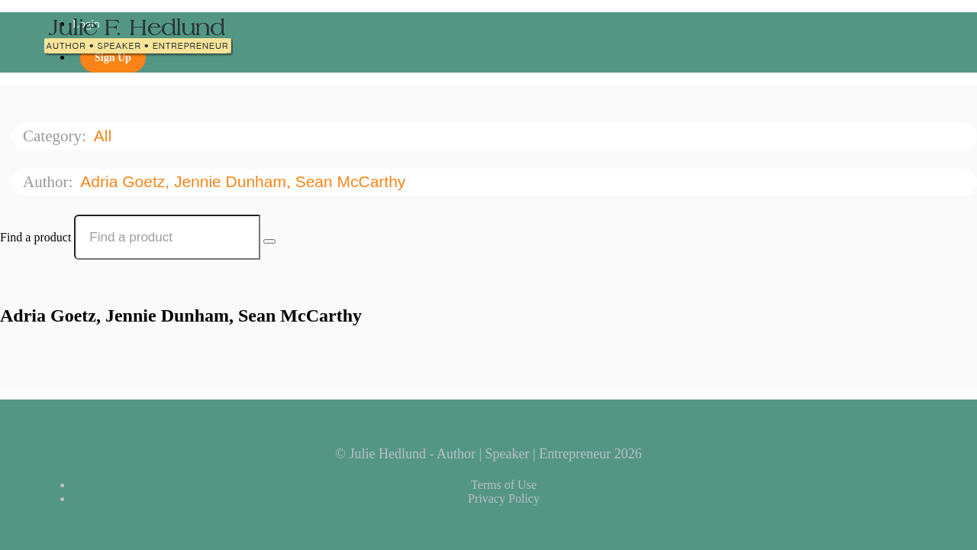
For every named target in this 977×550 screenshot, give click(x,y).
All (105, 135)
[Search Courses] (269, 241)
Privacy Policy (504, 498)
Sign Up (113, 57)
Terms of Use (504, 484)
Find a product (35, 237)
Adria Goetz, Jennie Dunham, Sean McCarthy (245, 181)
